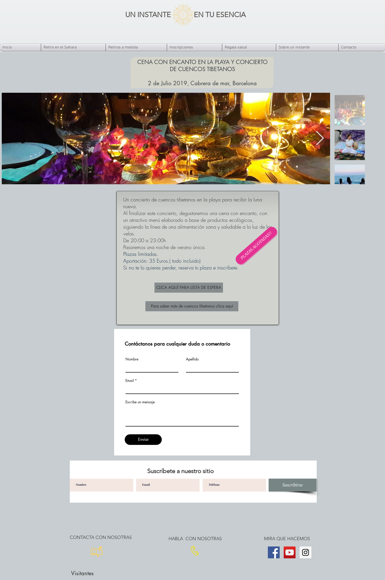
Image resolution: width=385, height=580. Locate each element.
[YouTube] (290, 552)
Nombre (131, 359)
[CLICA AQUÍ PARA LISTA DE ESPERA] (188, 288)
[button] (256, 245)
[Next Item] (319, 138)
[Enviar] (143, 439)
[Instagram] (305, 552)
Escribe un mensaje (140, 402)
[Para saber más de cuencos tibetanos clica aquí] (191, 306)
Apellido (192, 359)
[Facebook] (274, 552)
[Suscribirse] (292, 485)
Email (129, 380)
